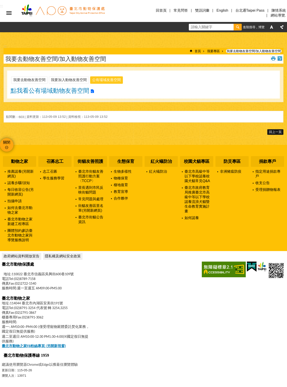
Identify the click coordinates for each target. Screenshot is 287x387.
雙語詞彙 (202, 10)
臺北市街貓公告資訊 (90, 219)
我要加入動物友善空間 (69, 80)
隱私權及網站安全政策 (63, 256)
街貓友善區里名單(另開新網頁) (90, 208)
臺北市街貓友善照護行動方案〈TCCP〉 (90, 176)
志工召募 (50, 171)
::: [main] (5, 46)
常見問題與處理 (90, 199)
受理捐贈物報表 (267, 189)
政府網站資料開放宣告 (21, 256)
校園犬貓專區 (196, 161)
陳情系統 (279, 10)
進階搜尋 (249, 27)
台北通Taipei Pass (250, 10)
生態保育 (125, 161)
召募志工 (54, 161)
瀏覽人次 (8, 375)
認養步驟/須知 (18, 183)
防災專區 (232, 161)
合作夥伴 (121, 198)
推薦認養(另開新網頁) (20, 174)
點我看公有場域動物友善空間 (50, 90)
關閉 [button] (6, 142)
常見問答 (181, 10)
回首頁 (161, 10)
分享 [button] (282, 27)
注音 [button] (280, 58)
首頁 (198, 51)
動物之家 (19, 161)
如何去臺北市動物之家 (20, 210)
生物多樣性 (123, 171)
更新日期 (8, 370)
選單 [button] (9, 13)
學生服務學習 (53, 178)
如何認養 (192, 218)
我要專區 (213, 51)
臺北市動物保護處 (63, 13)
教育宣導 (121, 192)
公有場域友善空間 (106, 80)
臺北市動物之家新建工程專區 (20, 221)
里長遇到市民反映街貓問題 (90, 190)
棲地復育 (121, 185)
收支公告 (262, 183)
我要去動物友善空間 (29, 80)
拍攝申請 (14, 201)
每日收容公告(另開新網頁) (20, 192)
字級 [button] (271, 27)
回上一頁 (275, 132)
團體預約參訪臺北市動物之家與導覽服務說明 (20, 235)
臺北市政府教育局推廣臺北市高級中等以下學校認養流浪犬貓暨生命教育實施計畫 (197, 199)
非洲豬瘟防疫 (230, 171)
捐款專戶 (267, 161)
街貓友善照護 (90, 161)
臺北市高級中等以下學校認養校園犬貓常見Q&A (197, 176)
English (222, 10)
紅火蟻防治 (161, 161)
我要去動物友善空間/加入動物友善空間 (254, 51)
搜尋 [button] (238, 27)
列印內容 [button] (273, 58)
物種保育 (121, 178)
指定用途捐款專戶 (267, 174)
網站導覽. (278, 15)
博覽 (261, 27)
